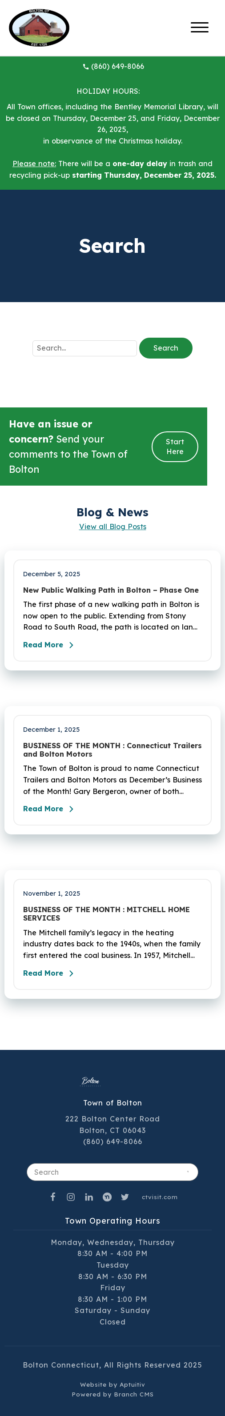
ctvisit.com (160, 1197)
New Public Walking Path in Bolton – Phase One (111, 590)
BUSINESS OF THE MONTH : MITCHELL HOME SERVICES (106, 913)
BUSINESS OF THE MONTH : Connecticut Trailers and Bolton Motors (112, 750)
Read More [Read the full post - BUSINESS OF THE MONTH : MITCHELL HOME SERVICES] (50, 973)
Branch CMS (134, 1394)
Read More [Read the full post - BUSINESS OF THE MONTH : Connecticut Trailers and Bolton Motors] (50, 809)
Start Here (175, 446)
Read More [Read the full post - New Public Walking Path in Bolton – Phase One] (50, 645)
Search (165, 347)
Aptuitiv (132, 1384)
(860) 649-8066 (113, 66)
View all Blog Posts (112, 526)
